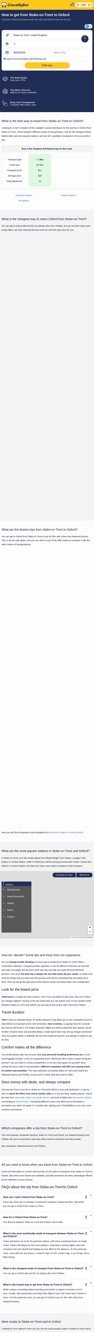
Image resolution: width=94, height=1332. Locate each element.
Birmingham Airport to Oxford (15, 1316)
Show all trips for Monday (47, 445)
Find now (77, 290)
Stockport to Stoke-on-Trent (15, 1291)
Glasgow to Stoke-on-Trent (14, 1247)
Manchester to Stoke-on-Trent (16, 1276)
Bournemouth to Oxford (13, 1326)
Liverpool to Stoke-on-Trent (14, 1251)
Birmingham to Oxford (12, 1321)
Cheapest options (23, 195)
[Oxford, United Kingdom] (51, 44)
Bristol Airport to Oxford (13, 1331)
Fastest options (68, 195)
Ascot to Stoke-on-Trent (13, 1218)
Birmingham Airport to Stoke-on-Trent (19, 1222)
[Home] (34, 4)
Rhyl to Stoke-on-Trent (12, 1286)
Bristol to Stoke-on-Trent (13, 1232)
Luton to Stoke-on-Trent (13, 1266)
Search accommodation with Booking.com (26, 59)
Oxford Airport (22, 971)
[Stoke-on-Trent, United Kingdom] (51, 35)
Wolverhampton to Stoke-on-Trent (17, 1300)
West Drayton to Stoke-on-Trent (16, 1295)
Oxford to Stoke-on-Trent (13, 1281)
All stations (24, 200)
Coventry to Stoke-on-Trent (14, 1242)
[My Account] (71, 5)
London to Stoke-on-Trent (14, 1261)
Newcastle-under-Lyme (26, 967)
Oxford (84, 745)
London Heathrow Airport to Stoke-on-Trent (21, 1256)
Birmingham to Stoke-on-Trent (16, 1227)
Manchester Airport (82, 967)
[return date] (71, 52)
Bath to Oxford (9, 1311)
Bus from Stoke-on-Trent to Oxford (66, 702)
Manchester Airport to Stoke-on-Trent (19, 1271)
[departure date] (31, 52)
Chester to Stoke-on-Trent (14, 1237)
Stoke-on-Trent (64, 745)
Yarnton (45, 967)
